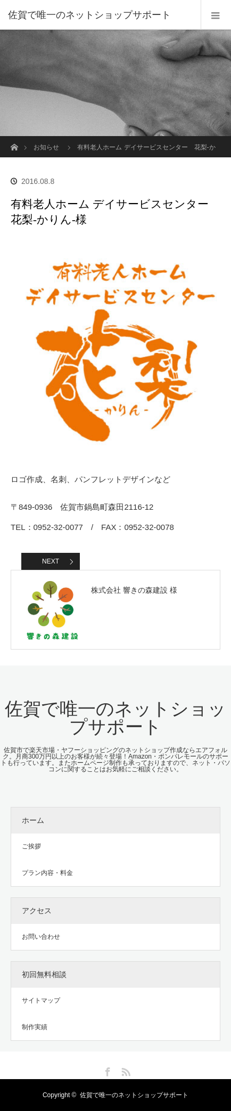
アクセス (37, 910)
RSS (125, 1070)
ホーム (33, 820)
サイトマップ (41, 1000)
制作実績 (34, 1027)
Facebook (106, 1070)
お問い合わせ (41, 936)
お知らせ (46, 147)
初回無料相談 (44, 974)
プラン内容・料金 (47, 873)
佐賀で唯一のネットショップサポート (89, 15)
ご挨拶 (31, 846)
